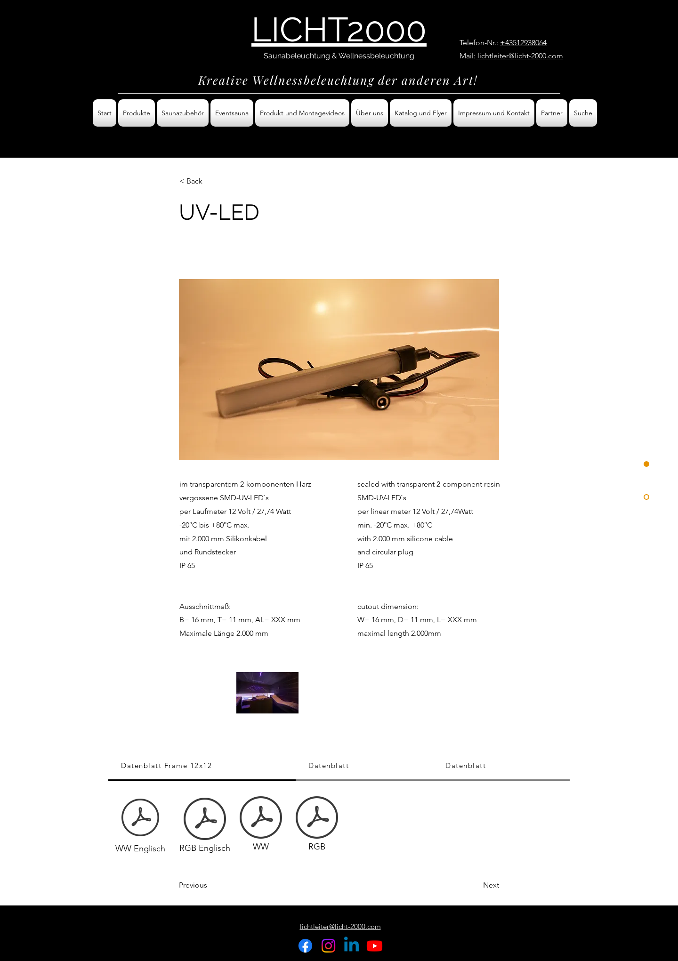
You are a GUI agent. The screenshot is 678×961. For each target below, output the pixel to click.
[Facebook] (305, 946)
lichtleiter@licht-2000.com (519, 55)
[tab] (202, 766)
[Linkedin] (351, 946)
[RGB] (316, 826)
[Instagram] (328, 946)
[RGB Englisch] (204, 827)
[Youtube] (374, 946)
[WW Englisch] (140, 826)
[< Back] (210, 181)
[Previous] (210, 885)
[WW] (260, 826)
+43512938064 (523, 42)
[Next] (475, 885)
